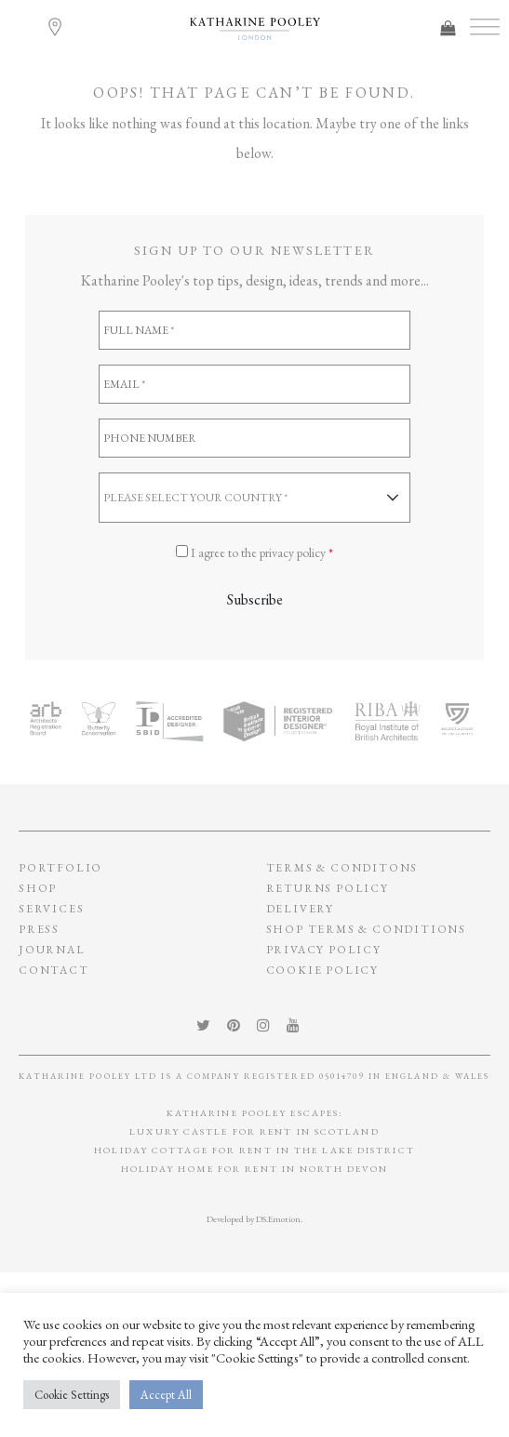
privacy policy (324, 949)
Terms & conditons (342, 867)
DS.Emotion (278, 1219)
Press (39, 929)
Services (51, 908)
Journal (52, 949)
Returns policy (327, 888)
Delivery (300, 908)
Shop (38, 888)
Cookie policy (322, 970)
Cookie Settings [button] (71, 1395)
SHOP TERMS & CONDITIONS (366, 929)
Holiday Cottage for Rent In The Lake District (254, 1150)
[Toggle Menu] (485, 27)
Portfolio (60, 867)
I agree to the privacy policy (262, 552)
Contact (54, 970)
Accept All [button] (166, 1395)
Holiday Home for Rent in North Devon (255, 1169)
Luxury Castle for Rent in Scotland (254, 1131)
